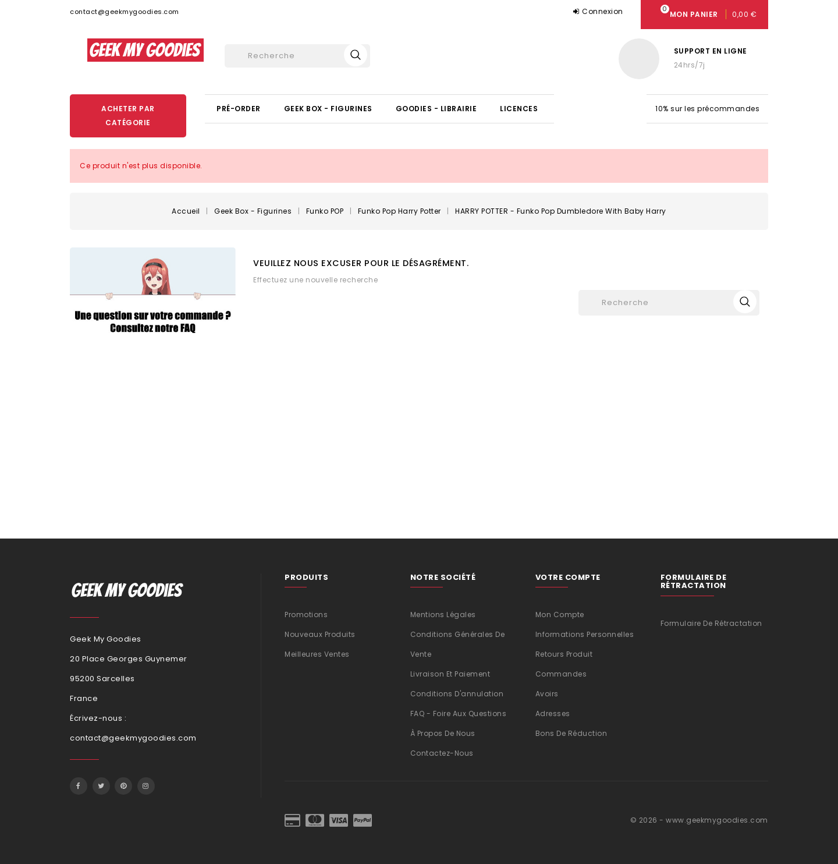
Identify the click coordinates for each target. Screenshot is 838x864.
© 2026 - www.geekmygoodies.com (699, 820)
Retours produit (564, 654)
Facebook (78, 786)
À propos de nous (442, 733)
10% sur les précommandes (707, 109)
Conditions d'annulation (457, 694)
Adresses (552, 713)
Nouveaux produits (320, 634)
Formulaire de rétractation (711, 623)
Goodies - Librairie (436, 109)
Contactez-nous (442, 753)
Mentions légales (443, 614)
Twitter (101, 786)
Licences (519, 109)
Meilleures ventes (317, 654)
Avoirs (547, 694)
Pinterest (123, 786)
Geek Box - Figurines (328, 109)
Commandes (561, 674)
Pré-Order (238, 109)
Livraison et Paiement (450, 674)
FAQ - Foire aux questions (458, 713)
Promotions (306, 614)
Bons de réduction (571, 733)
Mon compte (559, 614)
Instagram (146, 786)
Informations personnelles (584, 634)
